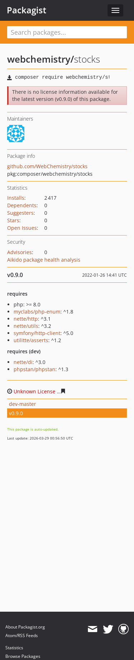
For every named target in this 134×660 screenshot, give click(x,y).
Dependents (21, 205)
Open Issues (22, 227)
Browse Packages (22, 656)
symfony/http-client (37, 333)
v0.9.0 (16, 413)
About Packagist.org (25, 627)
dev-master (22, 404)
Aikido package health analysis (43, 259)
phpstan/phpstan (34, 369)
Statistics (14, 648)
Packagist (26, 10)
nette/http (26, 318)
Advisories (19, 252)
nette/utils (26, 325)
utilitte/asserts (31, 340)
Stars (13, 220)
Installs (15, 197)
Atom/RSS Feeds (21, 635)
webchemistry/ (40, 59)
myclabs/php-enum (37, 311)
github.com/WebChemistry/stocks (47, 166)
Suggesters (20, 212)
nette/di (23, 362)
